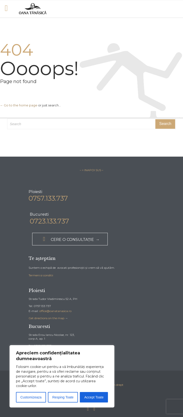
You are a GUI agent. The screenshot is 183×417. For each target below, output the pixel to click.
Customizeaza (31, 397)
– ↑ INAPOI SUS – (91, 170)
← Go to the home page (18, 105)
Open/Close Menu (9, 9)
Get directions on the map (46, 318)
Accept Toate (94, 397)
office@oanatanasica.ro (55, 311)
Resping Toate (62, 397)
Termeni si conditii (41, 275)
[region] (62, 376)
